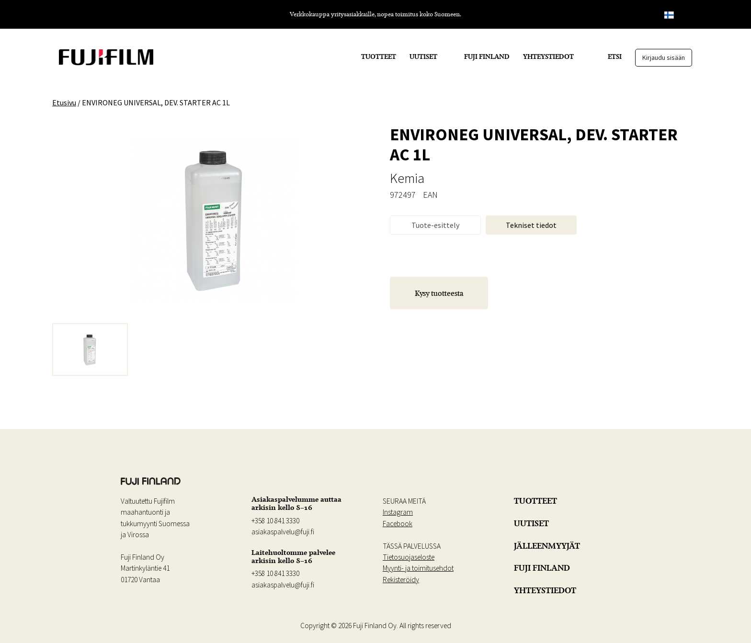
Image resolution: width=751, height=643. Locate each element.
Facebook (397, 523)
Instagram (398, 512)
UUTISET (423, 56)
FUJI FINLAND (487, 56)
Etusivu (64, 102)
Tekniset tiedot (531, 225)
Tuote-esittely (435, 225)
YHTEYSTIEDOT (548, 56)
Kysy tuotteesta (439, 293)
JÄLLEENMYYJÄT (547, 546)
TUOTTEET (378, 56)
